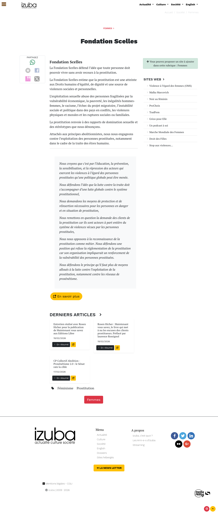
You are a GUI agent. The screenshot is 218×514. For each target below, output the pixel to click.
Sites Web (154, 79)
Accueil (169, 12)
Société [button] (176, 4)
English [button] (191, 4)
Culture (101, 439)
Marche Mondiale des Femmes (165, 132)
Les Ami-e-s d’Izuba (144, 440)
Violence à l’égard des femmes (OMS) (169, 86)
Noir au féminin (156, 99)
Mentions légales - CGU (57, 483)
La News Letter (109, 467)
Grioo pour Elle (156, 119)
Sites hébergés (105, 457)
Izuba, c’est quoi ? (143, 435)
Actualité (102, 434)
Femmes (193, 12)
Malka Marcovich (157, 92)
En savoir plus (66, 296)
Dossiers (102, 452)
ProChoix (153, 105)
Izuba (50, 490)
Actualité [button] (145, 4)
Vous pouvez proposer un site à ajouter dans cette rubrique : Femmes (170, 63)
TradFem (153, 112)
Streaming (139, 445)
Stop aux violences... (159, 145)
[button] (2, 4)
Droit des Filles (156, 138)
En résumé (61, 344)
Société (180, 12)
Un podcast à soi (157, 125)
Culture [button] (161, 4)
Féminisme (65, 388)
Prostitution (85, 388)
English (101, 448)
